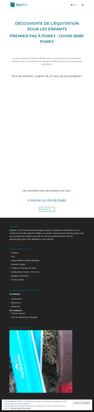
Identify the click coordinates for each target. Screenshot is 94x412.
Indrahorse (15, 306)
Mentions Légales (18, 264)
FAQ (13, 256)
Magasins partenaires (20, 276)
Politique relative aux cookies (20, 408)
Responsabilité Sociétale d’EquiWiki (25, 260)
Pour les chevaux (18, 313)
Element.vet (16, 302)
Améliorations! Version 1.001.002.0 (25, 272)
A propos (15, 252)
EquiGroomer (16, 299)
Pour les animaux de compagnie (24, 317)
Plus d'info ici (46, 209)
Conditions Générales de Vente (23, 268)
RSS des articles (17, 279)
